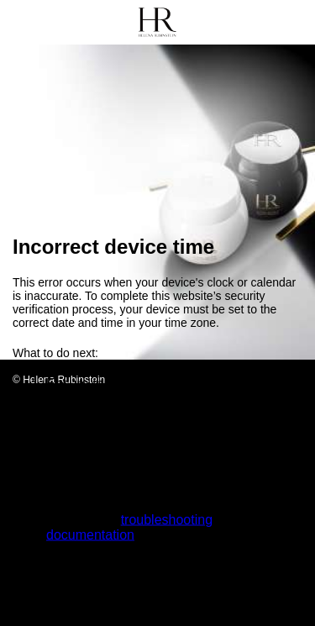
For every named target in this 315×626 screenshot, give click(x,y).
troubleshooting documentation (129, 527)
